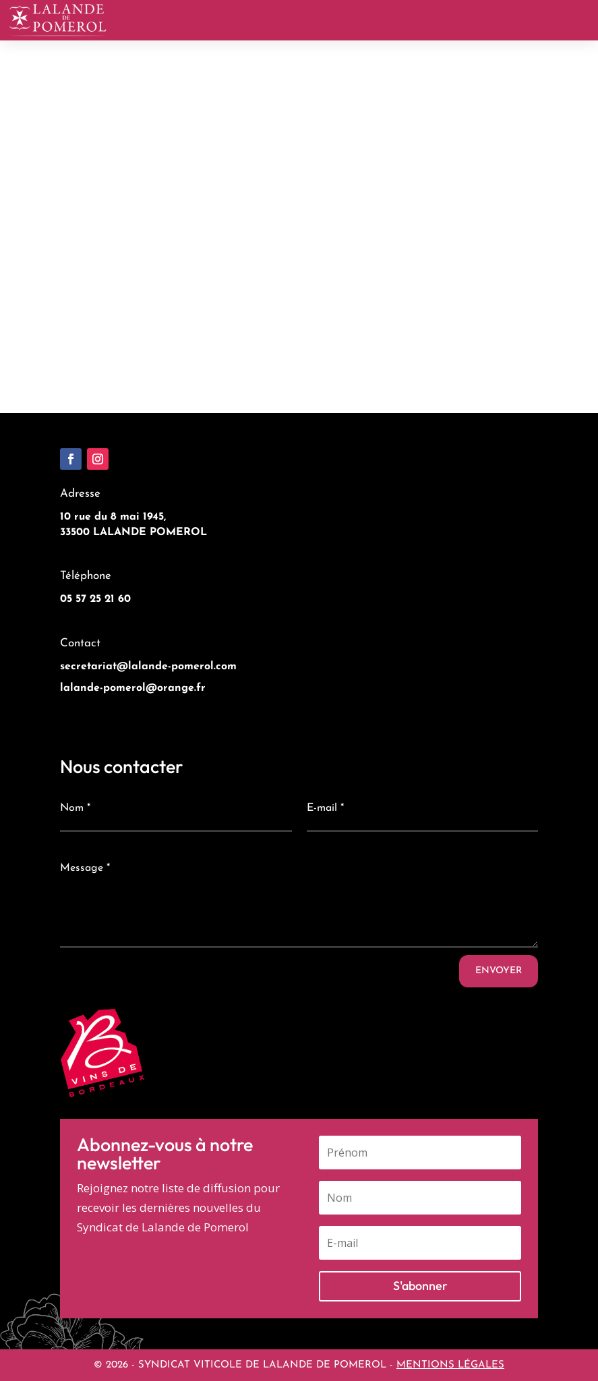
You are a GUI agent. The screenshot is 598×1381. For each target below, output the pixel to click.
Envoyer (498, 971)
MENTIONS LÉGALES (450, 1365)
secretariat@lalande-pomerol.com (148, 666)
